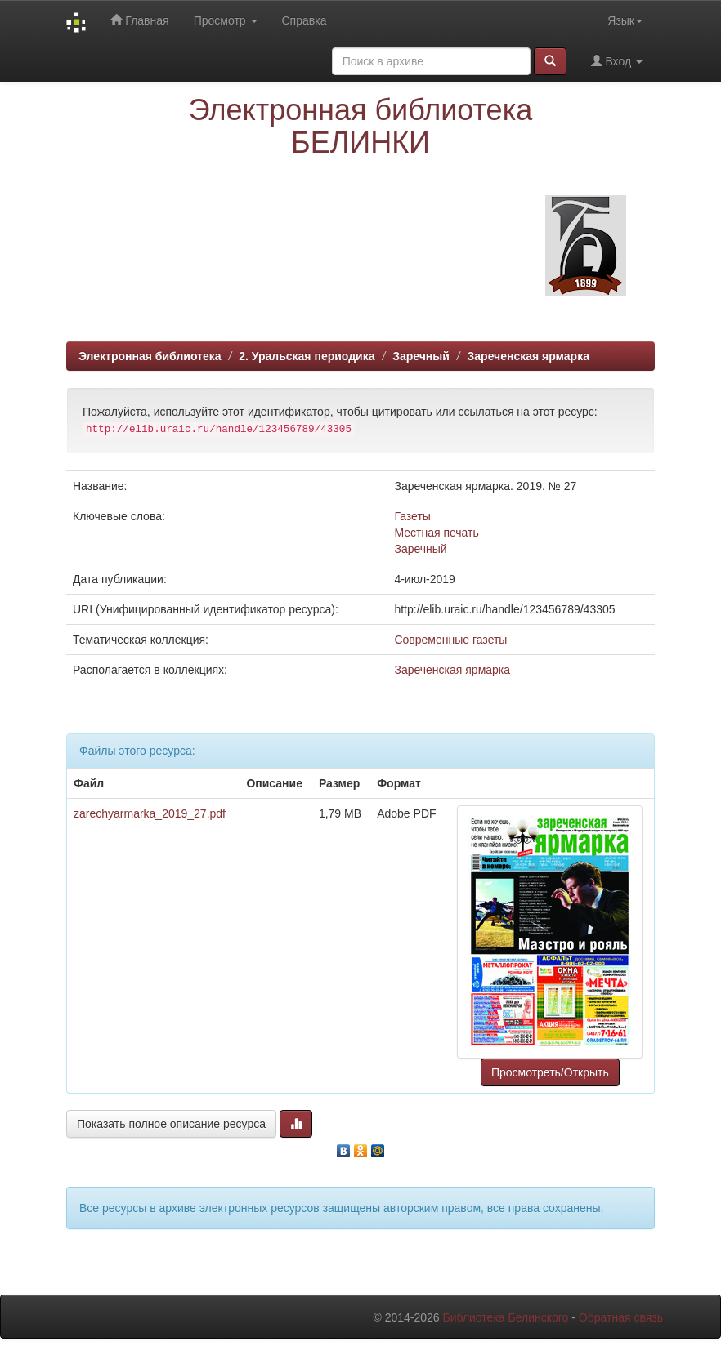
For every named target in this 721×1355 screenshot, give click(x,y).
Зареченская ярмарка (528, 356)
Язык (625, 20)
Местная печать (436, 532)
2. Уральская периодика (306, 356)
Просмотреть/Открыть (550, 1072)
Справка (304, 20)
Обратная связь (621, 1317)
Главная (139, 20)
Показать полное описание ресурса (171, 1123)
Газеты (412, 516)
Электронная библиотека (150, 356)
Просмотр (226, 20)
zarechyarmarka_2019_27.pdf (150, 813)
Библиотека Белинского (505, 1317)
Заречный (421, 356)
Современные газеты (450, 639)
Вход (617, 61)
